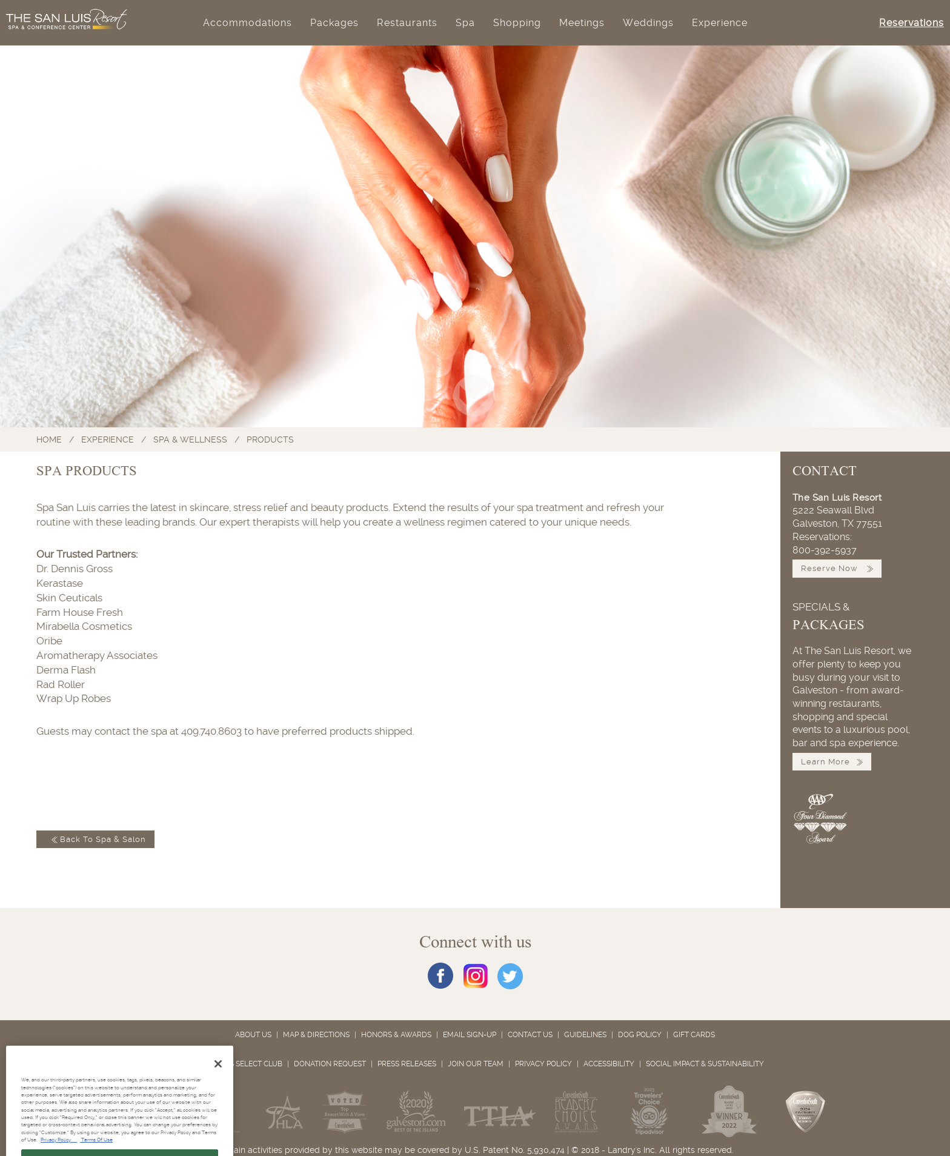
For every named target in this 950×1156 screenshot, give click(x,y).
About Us (253, 1035)
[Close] (218, 1080)
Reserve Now (837, 568)
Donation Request (330, 1064)
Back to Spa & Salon (95, 839)
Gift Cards (694, 1035)
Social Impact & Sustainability (705, 1064)
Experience (720, 22)
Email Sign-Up (469, 1035)
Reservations (911, 22)
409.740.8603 (211, 731)
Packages (334, 22)
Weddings (648, 22)
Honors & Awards (396, 1035)
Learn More (832, 761)
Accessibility (608, 1064)
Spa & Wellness (190, 439)
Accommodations (247, 22)
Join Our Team (475, 1064)
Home (49, 439)
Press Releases (406, 1064)
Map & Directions (316, 1035)
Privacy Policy (543, 1064)
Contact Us (530, 1035)
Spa (465, 22)
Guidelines (585, 1035)
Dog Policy (640, 1035)
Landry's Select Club (234, 1064)
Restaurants (407, 22)
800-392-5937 (824, 550)
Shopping (517, 22)
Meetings (582, 22)
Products (270, 439)
